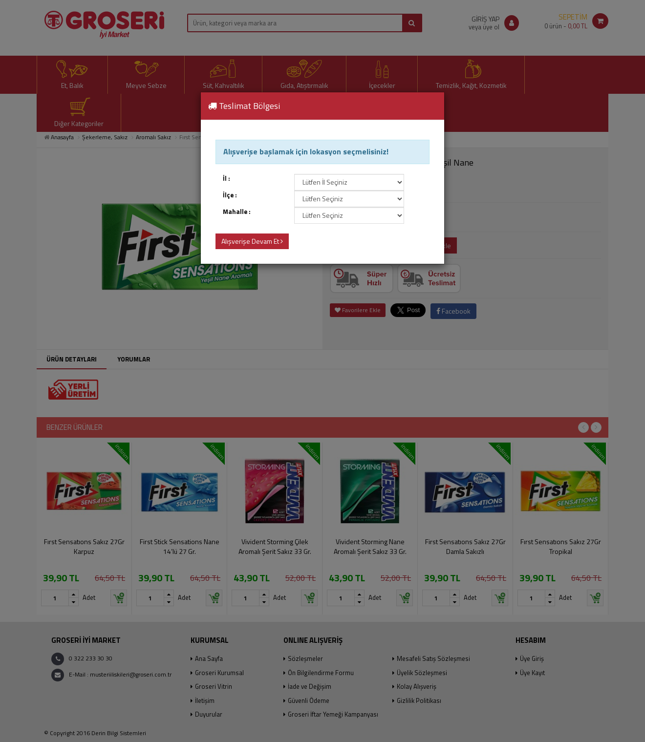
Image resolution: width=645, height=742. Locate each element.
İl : (226, 178)
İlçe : (230, 195)
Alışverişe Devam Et (252, 241)
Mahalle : (237, 211)
